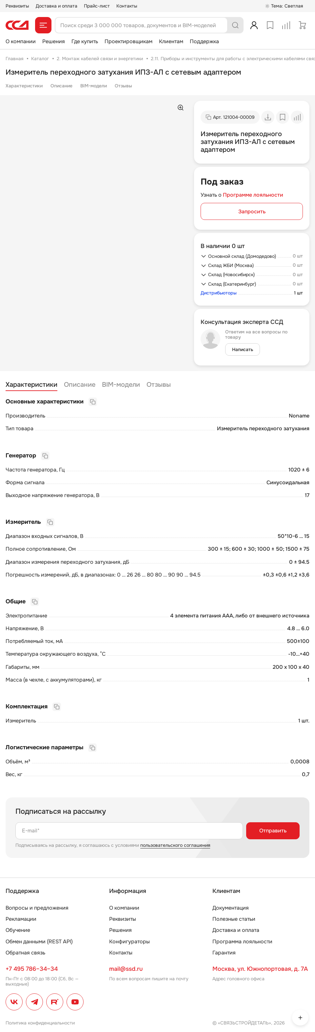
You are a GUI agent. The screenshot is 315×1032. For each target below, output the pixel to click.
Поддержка (204, 41)
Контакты (126, 6)
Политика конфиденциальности (40, 1023)
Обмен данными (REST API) (39, 941)
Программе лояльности (253, 194)
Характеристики (24, 86)
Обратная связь (25, 952)
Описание (61, 86)
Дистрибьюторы (219, 293)
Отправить (272, 830)
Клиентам (171, 41)
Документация (230, 907)
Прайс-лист (97, 6)
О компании (21, 41)
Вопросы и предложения (37, 907)
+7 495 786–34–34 (32, 968)
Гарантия (224, 952)
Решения (53, 41)
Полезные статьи (233, 919)
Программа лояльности (242, 941)
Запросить (252, 211)
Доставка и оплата (56, 6)
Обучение (18, 930)
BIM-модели (93, 86)
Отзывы (123, 86)
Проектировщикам (128, 41)
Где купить (84, 41)
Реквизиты (17, 6)
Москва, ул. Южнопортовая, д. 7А (260, 968)
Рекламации (21, 919)
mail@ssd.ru (126, 968)
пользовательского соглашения (175, 845)
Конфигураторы (129, 941)
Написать (242, 349)
